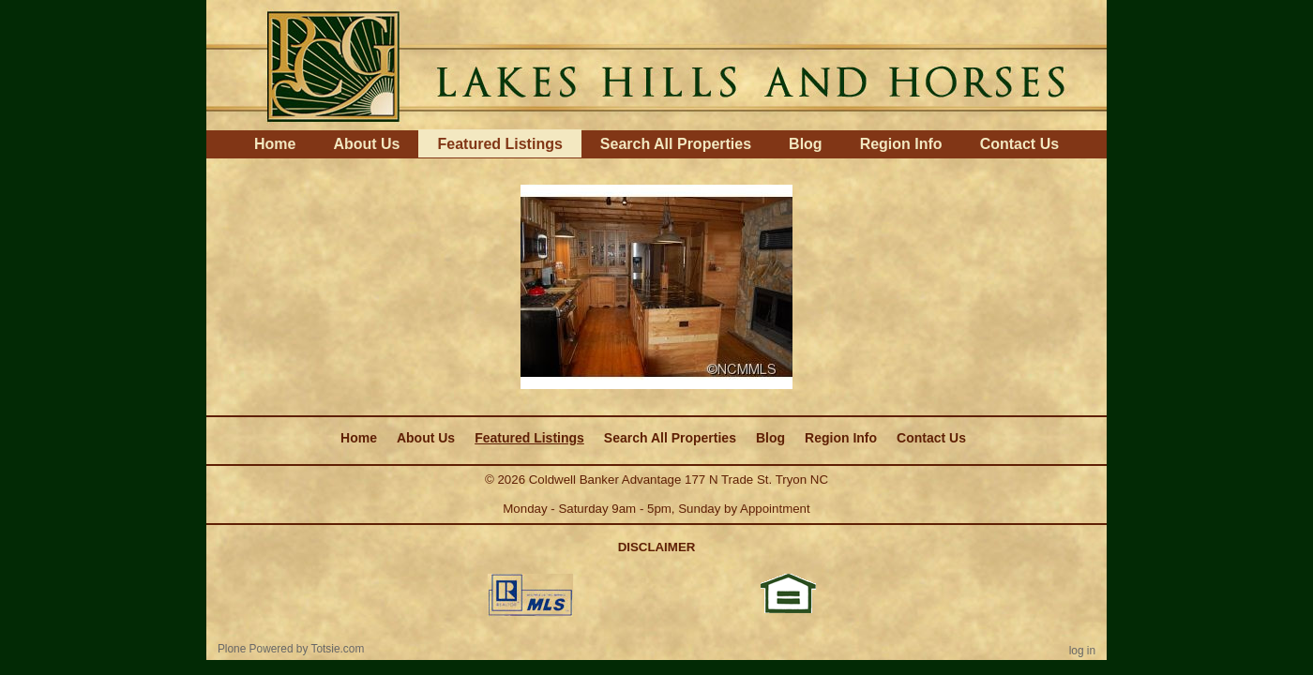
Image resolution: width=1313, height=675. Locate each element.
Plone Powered (256, 648)
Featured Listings (499, 144)
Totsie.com (338, 648)
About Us (366, 144)
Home (274, 144)
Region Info (901, 144)
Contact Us (1019, 144)
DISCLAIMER (657, 547)
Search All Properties (675, 144)
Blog (806, 144)
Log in (1082, 650)
